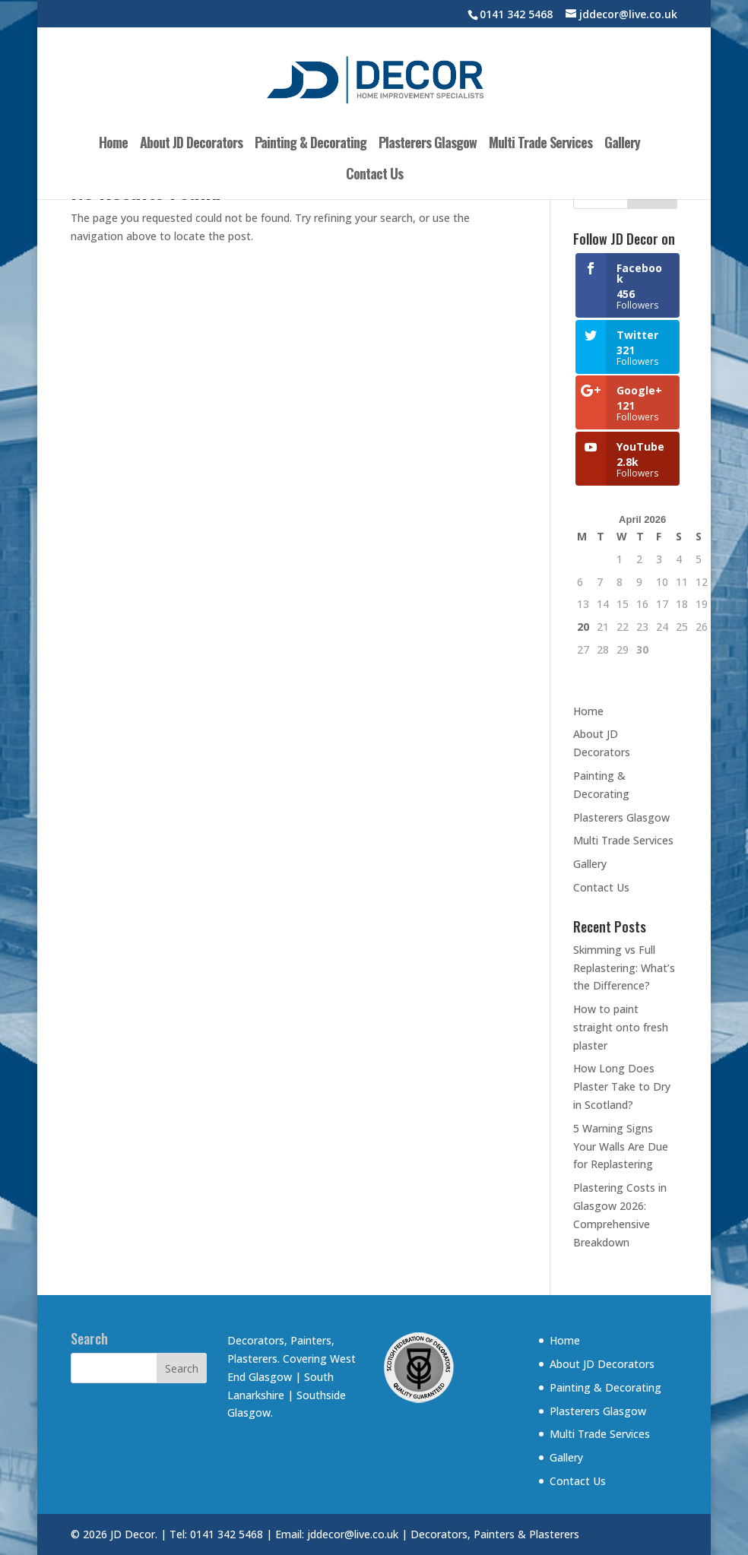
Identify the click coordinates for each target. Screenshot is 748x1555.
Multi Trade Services (540, 144)
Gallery (622, 144)
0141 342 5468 (516, 14)
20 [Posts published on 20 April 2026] (583, 626)
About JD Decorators (191, 144)
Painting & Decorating (310, 144)
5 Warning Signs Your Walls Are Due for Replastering (620, 1146)
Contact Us (374, 175)
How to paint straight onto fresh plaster (620, 1027)
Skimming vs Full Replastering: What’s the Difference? (624, 967)
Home (113, 144)
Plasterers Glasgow (428, 144)
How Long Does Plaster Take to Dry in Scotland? (621, 1086)
